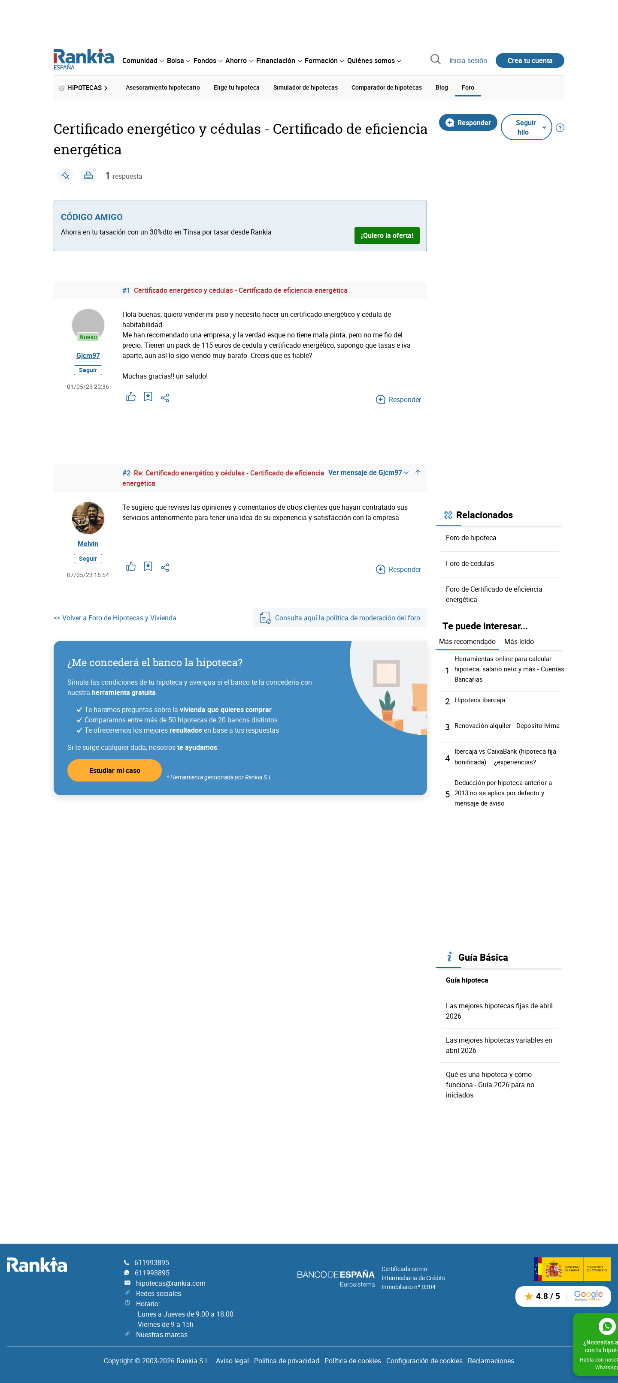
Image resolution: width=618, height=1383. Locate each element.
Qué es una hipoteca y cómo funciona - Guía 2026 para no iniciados (490, 1088)
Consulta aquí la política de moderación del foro (340, 621)
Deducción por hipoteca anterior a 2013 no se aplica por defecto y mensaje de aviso (505, 796)
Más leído (519, 640)
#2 (126, 471)
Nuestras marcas (162, 1334)
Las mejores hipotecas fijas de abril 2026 (499, 1014)
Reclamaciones (491, 1360)
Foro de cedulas (470, 561)
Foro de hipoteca (471, 536)
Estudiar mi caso (114, 773)
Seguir (88, 373)
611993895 (151, 1262)
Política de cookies (352, 1360)
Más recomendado (467, 640)
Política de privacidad (286, 1360)
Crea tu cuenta (530, 60)
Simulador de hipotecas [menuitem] (305, 87)
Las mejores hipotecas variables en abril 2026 (499, 1048)
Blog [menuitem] (442, 87)
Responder (468, 121)
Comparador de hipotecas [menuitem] (386, 87)
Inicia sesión (468, 60)
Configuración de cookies (424, 1360)
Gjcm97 (88, 356)
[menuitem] (143, 60)
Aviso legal (232, 1360)
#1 (126, 288)
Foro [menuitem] (468, 87)
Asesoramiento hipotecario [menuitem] (163, 87)
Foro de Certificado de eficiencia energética (494, 592)
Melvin (88, 544)
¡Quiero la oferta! (387, 234)
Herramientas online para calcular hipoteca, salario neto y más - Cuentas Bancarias (505, 667)
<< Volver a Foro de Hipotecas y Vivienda (115, 620)
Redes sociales (158, 1293)
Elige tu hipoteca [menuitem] (237, 87)
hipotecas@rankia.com (171, 1283)
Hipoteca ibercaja (480, 698)
